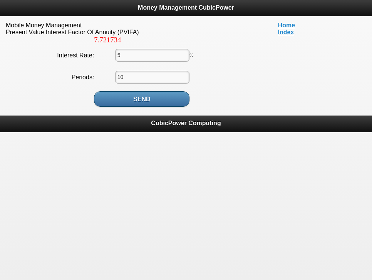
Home (286, 25)
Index (286, 32)
